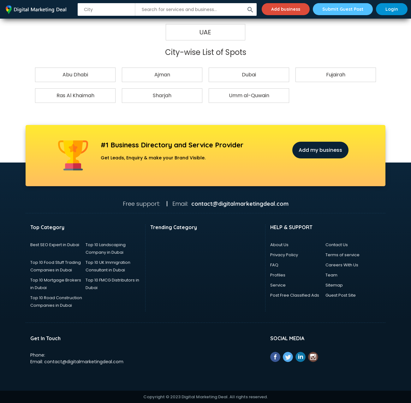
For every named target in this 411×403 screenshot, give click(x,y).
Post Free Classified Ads (294, 295)
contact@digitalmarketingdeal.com (83, 362)
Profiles (277, 275)
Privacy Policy (284, 255)
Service (278, 285)
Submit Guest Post (342, 9)
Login (391, 9)
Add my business (320, 150)
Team (331, 275)
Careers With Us (341, 265)
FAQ (274, 265)
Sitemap (334, 285)
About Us (279, 245)
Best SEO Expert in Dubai (54, 245)
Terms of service (342, 255)
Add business (285, 9)
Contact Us (336, 245)
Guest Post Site (340, 295)
